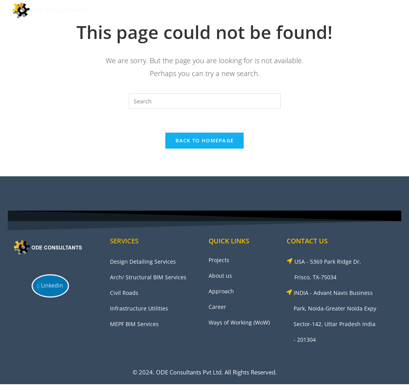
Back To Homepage (204, 140)
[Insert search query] (205, 101)
